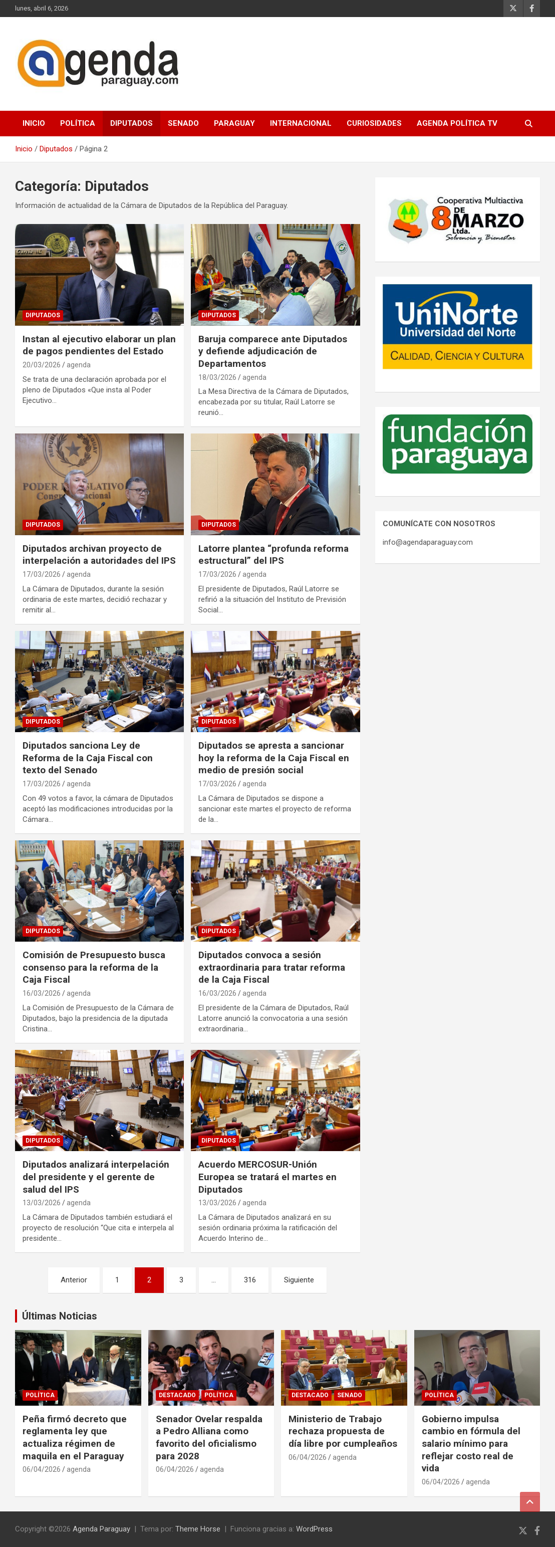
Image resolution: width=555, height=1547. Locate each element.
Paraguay (234, 123)
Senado (183, 123)
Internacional (301, 123)
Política (77, 123)
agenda (79, 365)
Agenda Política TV (457, 123)
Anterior (74, 1279)
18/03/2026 (217, 377)
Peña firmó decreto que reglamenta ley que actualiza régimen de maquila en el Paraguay (75, 1437)
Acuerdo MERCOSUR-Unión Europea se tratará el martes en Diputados (267, 1177)
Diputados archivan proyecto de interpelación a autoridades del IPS (99, 555)
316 (250, 1279)
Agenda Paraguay (101, 1528)
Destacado (177, 1395)
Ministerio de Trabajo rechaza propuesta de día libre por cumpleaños (343, 1431)
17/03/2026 (42, 574)
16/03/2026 (42, 993)
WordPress (314, 1528)
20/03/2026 (42, 365)
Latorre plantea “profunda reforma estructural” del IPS (273, 555)
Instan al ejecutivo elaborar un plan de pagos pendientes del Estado (99, 345)
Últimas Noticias (59, 1316)
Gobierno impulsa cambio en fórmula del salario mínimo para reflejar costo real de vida (471, 1443)
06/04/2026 (42, 1469)
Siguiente (299, 1279)
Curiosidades (374, 123)
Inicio (34, 123)
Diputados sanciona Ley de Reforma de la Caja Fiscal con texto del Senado (88, 758)
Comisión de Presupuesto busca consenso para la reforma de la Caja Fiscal (94, 967)
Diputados (131, 123)
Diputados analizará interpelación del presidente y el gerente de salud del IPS (96, 1177)
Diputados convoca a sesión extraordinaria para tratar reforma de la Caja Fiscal (271, 967)
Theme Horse (197, 1528)
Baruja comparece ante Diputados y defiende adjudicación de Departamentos (272, 351)
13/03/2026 (42, 1203)
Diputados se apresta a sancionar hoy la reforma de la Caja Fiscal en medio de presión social (273, 758)
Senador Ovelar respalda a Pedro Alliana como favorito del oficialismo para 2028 (209, 1437)
